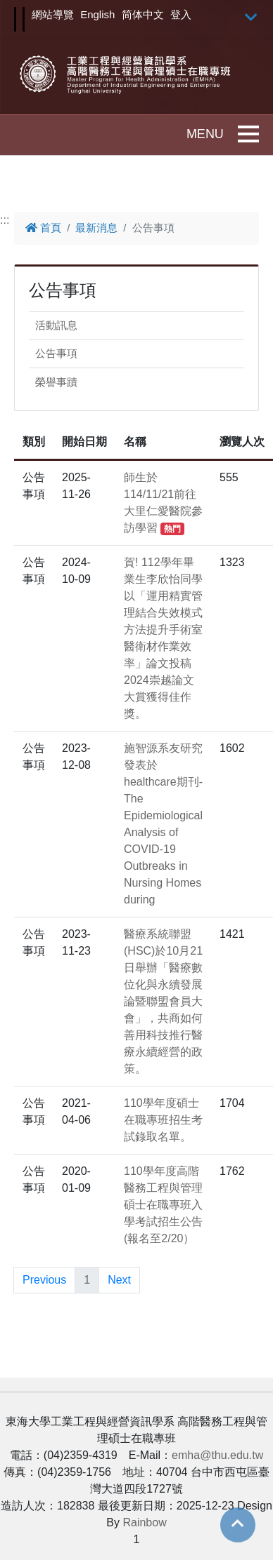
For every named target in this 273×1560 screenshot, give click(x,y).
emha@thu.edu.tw (217, 1455)
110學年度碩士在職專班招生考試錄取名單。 (163, 1120)
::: (4, 220)
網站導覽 (53, 14)
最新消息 (96, 228)
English (97, 14)
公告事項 (56, 353)
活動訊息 (56, 325)
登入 (180, 14)
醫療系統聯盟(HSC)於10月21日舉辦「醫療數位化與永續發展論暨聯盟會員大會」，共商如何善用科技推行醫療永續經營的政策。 (163, 1001)
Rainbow (144, 1522)
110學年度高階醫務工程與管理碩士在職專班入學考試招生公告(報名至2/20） (163, 1204)
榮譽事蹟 (56, 382)
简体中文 (143, 14)
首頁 (43, 228)
